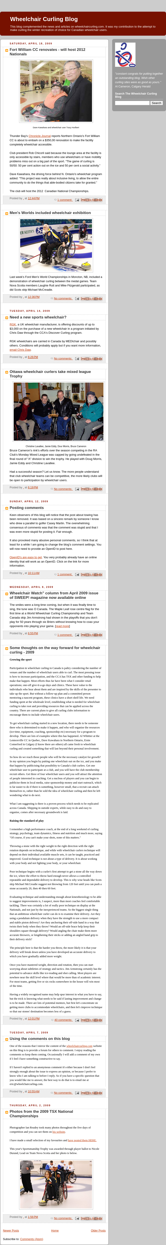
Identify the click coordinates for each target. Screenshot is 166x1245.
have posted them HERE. (82, 1140)
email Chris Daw (20, 349)
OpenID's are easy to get (26, 557)
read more (62, 626)
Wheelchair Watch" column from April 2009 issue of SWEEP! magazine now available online (54, 595)
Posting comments (27, 508)
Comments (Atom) (31, 1239)
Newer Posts (11, 1230)
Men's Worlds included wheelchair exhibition (50, 213)
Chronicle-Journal (39, 136)
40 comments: (63, 1020)
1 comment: (65, 199)
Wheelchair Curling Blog (44, 19)
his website (58, 1131)
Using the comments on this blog (40, 1039)
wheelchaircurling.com (79, 1046)
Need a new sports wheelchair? (38, 317)
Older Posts (98, 1230)
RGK (13, 324)
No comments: (63, 298)
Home (55, 1230)
